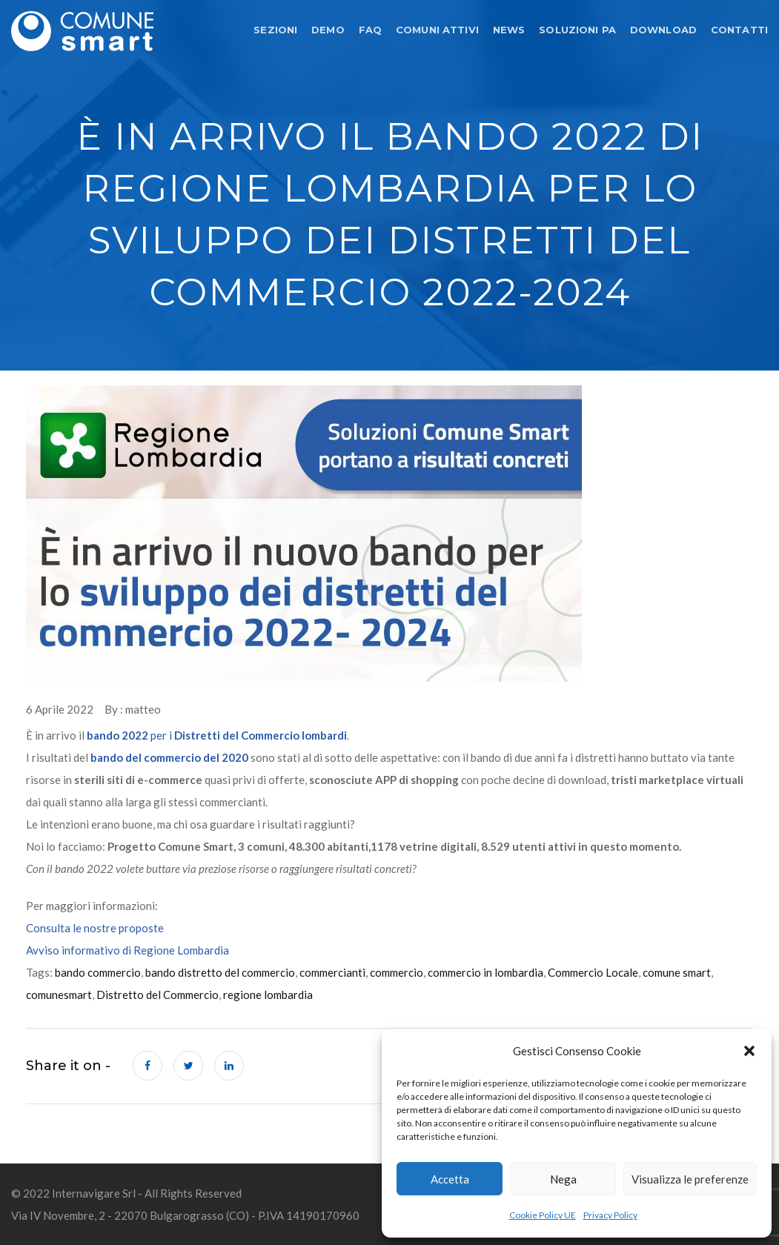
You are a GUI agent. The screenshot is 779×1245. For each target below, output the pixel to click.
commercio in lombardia (485, 972)
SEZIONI (275, 30)
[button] (749, 1050)
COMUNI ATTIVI (437, 30)
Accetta (450, 1179)
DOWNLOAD (663, 30)
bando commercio (98, 972)
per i (217, 735)
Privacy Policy (610, 1215)
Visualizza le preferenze (690, 1179)
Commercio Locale (593, 972)
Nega (563, 1179)
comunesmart (59, 994)
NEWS (509, 30)
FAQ (370, 30)
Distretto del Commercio (157, 994)
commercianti (332, 972)
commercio (396, 972)
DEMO (328, 30)
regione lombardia (268, 994)
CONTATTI (739, 30)
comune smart (677, 972)
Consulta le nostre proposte (95, 927)
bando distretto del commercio (220, 972)
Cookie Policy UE (542, 1215)
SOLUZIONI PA (577, 30)
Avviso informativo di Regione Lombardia (127, 950)
